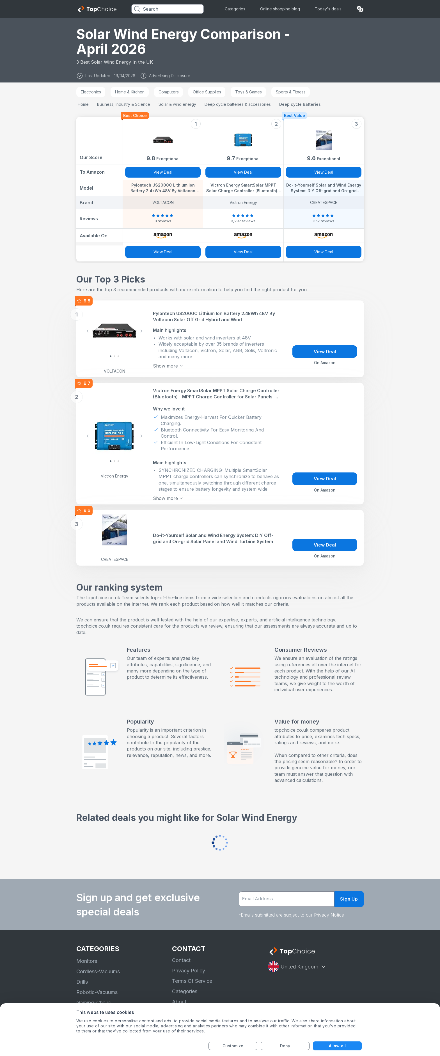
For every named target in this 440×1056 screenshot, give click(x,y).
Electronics (91, 91)
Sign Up (349, 899)
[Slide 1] (114, 356)
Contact (181, 960)
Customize (233, 1045)
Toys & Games (248, 91)
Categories (235, 8)
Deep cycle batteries (300, 104)
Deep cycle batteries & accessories (238, 104)
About (179, 1002)
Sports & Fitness (291, 91)
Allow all (337, 1045)
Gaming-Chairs (93, 1003)
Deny (285, 1045)
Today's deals (328, 8)
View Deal (162, 172)
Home (83, 104)
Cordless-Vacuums (98, 971)
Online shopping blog (280, 8)
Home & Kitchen (130, 91)
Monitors (86, 961)
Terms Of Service (192, 981)
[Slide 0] (110, 356)
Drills (82, 982)
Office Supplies (207, 91)
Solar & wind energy (177, 104)
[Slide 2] (118, 356)
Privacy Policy (188, 971)
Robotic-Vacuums (97, 992)
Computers (169, 91)
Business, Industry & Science (123, 104)
